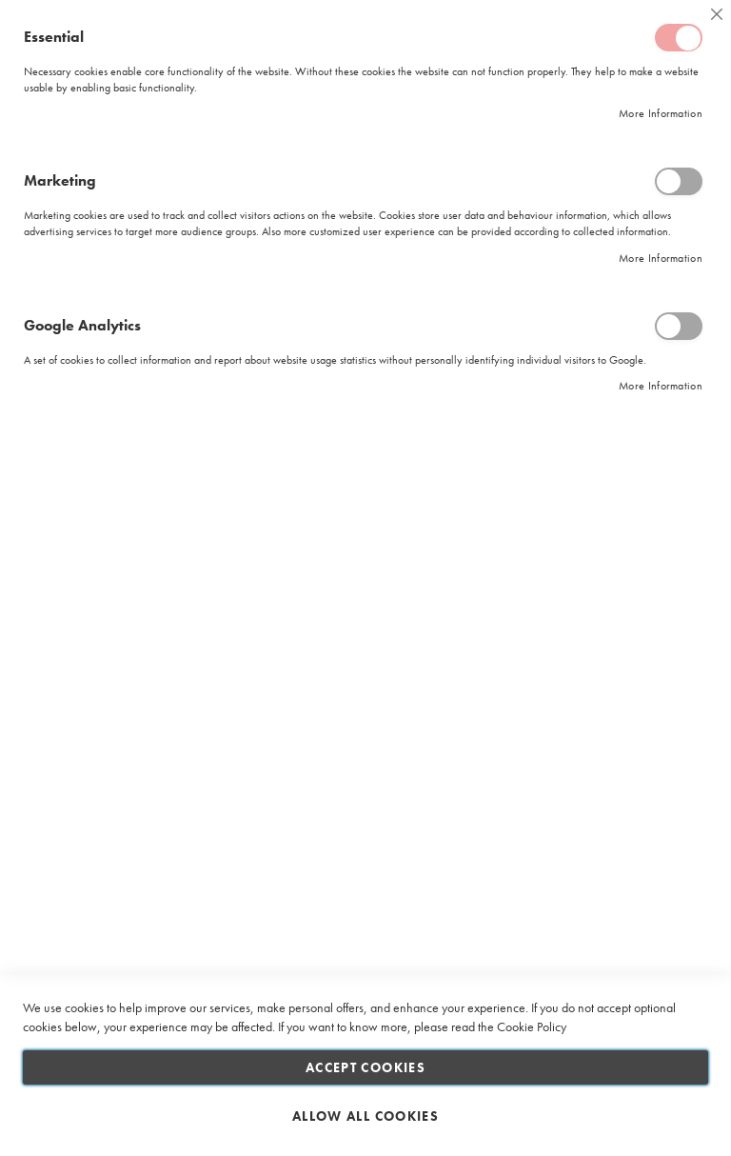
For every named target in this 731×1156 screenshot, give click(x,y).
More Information (660, 113)
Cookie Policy (531, 1026)
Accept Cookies (365, 1067)
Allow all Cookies (365, 1116)
